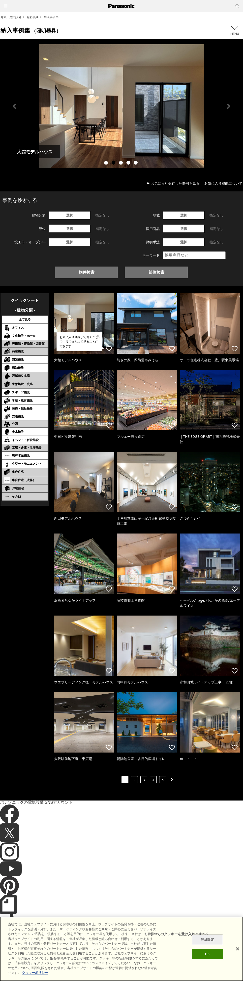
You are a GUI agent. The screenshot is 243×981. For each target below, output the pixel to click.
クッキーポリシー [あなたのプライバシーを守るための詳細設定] (35, 973)
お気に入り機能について (223, 183)
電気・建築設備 (10, 17)
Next (229, 106)
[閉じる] (237, 948)
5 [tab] (136, 163)
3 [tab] (121, 163)
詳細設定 (207, 940)
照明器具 (32, 17)
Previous (14, 106)
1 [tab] (106, 163)
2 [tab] (114, 163)
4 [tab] (128, 163)
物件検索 (86, 272)
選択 (69, 215)
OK (207, 954)
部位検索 (156, 272)
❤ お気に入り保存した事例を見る (173, 183)
